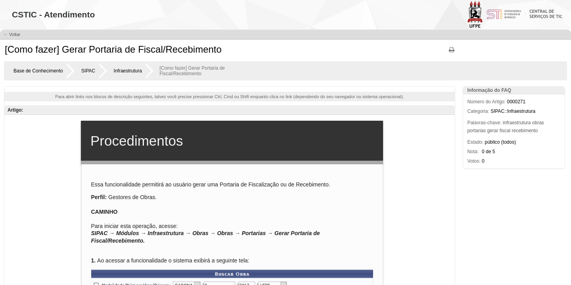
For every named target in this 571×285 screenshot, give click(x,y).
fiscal (505, 130)
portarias (476, 130)
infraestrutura (517, 122)
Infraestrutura (128, 71)
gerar (492, 130)
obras (538, 122)
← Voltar (12, 34)
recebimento (525, 130)
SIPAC (88, 71)
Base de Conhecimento (38, 71)
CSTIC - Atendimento (53, 14)
